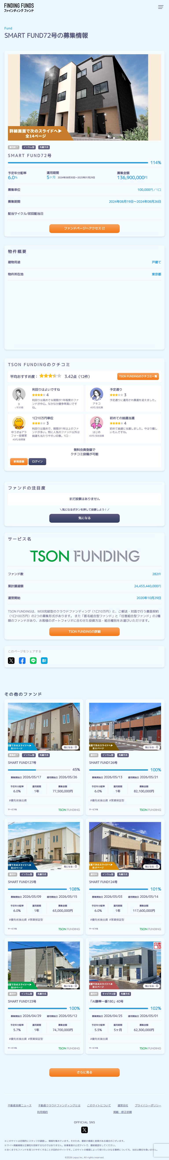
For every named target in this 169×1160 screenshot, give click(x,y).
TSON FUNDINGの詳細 (84, 632)
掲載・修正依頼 (122, 1112)
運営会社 (123, 1105)
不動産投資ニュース (19, 1105)
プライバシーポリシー (148, 1105)
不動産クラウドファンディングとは (59, 1105)
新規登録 (19, 461)
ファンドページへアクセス (82, 228)
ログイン (37, 461)
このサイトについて (99, 1105)
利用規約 (42, 1112)
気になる (84, 518)
